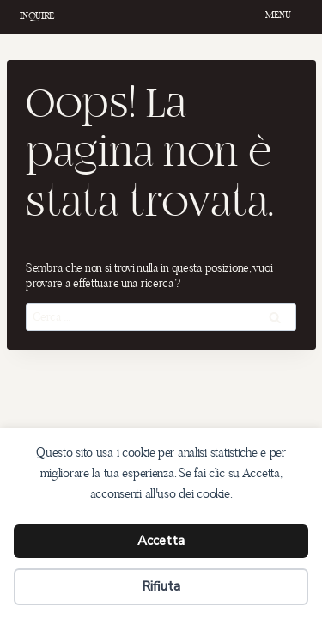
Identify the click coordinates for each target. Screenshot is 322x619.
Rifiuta (161, 586)
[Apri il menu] (280, 17)
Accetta (161, 540)
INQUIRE (37, 15)
